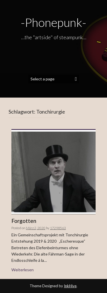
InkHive (70, 286)
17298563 (58, 228)
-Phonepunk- (53, 22)
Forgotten (23, 220)
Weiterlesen (22, 269)
